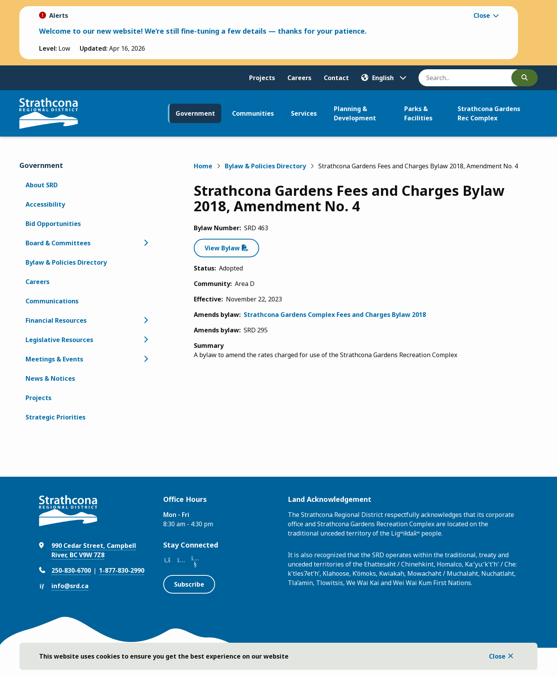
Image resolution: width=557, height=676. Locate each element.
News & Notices (50, 378)
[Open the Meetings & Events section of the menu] (145, 359)
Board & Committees (58, 243)
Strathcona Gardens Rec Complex (489, 113)
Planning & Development (355, 113)
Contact (336, 78)
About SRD (42, 185)
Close (497, 656)
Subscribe (189, 584)
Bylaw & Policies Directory (66, 262)
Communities (253, 113)
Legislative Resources (59, 339)
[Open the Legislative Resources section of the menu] (145, 339)
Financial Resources (56, 320)
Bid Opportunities (53, 223)
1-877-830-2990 (121, 570)
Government (195, 113)
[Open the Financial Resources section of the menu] (145, 320)
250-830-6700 (71, 570)
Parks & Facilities (418, 113)
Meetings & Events (54, 359)
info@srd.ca (70, 586)
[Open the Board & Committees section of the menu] (145, 243)
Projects (262, 78)
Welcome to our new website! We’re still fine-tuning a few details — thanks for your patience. (203, 31)
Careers (299, 78)
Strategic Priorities (55, 417)
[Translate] (383, 77)
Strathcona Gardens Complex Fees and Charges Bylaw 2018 (335, 314)
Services (304, 113)
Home (203, 166)
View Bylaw (222, 248)
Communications (52, 301)
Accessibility (45, 204)
